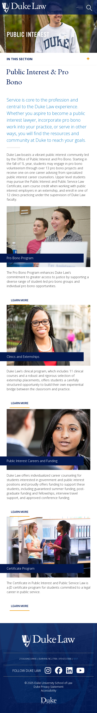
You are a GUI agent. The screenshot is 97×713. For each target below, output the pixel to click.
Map (75, 658)
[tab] (48, 59)
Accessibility (48, 690)
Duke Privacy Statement (48, 687)
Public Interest (28, 35)
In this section (19, 59)
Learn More (19, 300)
